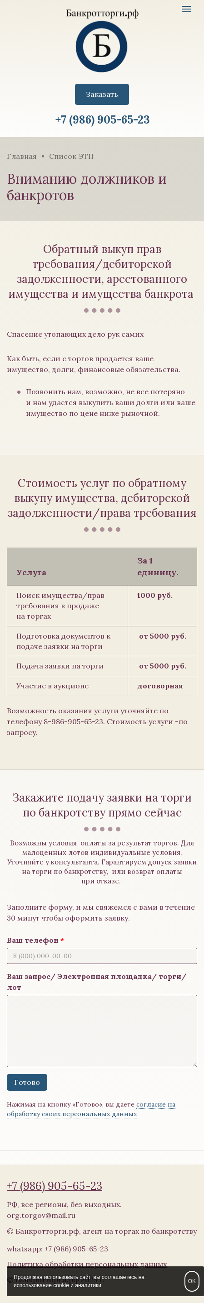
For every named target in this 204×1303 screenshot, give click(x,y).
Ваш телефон (33, 940)
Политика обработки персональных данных (87, 1264)
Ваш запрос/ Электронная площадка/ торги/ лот (96, 982)
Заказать (102, 94)
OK (192, 1281)
